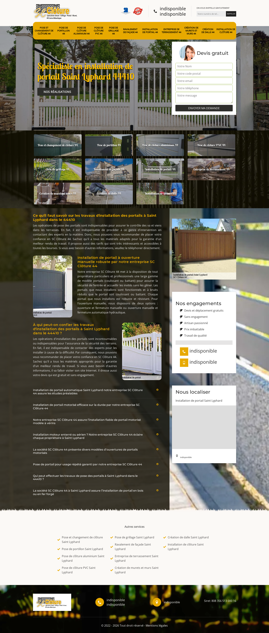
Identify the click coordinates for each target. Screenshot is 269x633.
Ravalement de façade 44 (130, 31)
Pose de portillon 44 (63, 30)
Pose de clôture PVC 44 (99, 30)
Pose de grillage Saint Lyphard (132, 537)
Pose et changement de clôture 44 (44, 30)
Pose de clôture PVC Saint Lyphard (76, 570)
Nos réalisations (57, 92)
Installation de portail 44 (150, 31)
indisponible (173, 8)
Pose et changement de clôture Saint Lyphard (80, 539)
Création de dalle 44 (207, 31)
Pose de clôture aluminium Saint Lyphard (80, 558)
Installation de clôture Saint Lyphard (183, 547)
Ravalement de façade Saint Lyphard (130, 547)
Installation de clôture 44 (225, 31)
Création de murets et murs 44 (191, 30)
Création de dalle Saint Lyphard (186, 537)
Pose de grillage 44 (113, 30)
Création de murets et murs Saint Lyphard (134, 570)
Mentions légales (157, 625)
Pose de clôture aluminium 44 (81, 30)
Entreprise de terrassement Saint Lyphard (134, 558)
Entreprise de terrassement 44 (171, 31)
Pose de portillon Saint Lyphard (80, 549)
